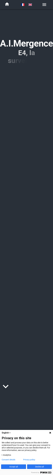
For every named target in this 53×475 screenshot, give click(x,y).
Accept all (13, 467)
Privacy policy (29, 460)
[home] (7, 4)
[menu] (44, 4)
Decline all (39, 467)
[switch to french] (23, 4)
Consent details (8, 460)
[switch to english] (30, 4)
